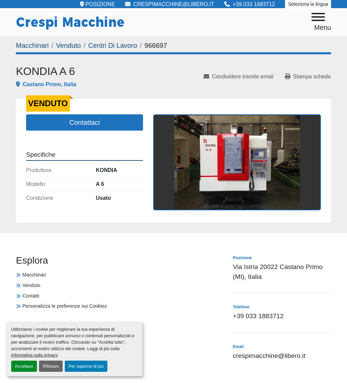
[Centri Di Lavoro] (112, 45)
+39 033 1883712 (258, 316)
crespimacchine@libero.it (269, 355)
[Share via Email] (241, 76)
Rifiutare (51, 366)
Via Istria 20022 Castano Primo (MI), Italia (278, 271)
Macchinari (34, 274)
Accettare (24, 366)
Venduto (31, 285)
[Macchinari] (32, 45)
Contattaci (84, 122)
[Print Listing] (308, 76)
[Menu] (318, 18)
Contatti (30, 296)
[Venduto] (68, 45)
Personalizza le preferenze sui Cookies (64, 306)
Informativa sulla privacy (34, 355)
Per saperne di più (86, 366)
